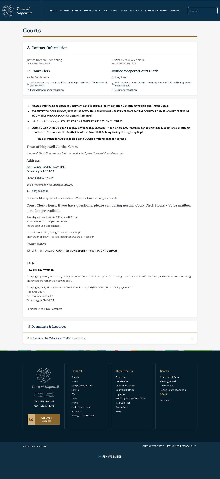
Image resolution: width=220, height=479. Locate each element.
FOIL (106, 10)
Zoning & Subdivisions (83, 415)
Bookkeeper (122, 381)
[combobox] (203, 10)
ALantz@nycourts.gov (124, 89)
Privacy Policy (189, 446)
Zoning (175, 10)
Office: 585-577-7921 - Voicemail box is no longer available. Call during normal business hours (67, 84)
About (53, 10)
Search (75, 376)
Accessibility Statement (153, 446)
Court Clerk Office (125, 389)
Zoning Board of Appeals (173, 389)
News (124, 10)
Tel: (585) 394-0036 (43, 401)
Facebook (165, 399)
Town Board (166, 385)
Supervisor (77, 411)
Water (119, 411)
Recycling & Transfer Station (131, 398)
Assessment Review (171, 376)
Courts (76, 10)
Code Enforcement (156, 10)
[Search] (203, 10)
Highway (120, 394)
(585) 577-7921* (44, 178)
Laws (114, 10)
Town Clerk (122, 406)
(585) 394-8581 (39, 191)
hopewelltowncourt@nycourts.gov (45, 89)
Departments (92, 10)
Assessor (121, 376)
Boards (64, 10)
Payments (136, 10)
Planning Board (168, 381)
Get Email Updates (40, 419)
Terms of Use (173, 446)
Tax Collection (123, 402)
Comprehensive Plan (82, 385)
